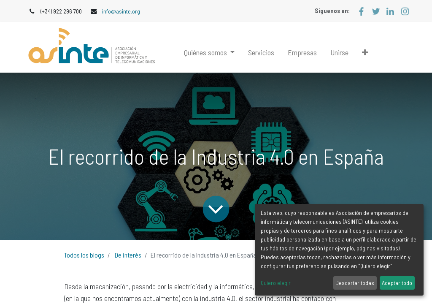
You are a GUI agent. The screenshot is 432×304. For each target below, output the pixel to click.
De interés (128, 255)
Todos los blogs (84, 255)
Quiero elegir (276, 282)
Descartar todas (354, 282)
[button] (365, 52)
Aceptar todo (397, 282)
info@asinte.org (121, 11)
